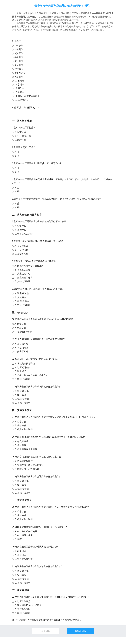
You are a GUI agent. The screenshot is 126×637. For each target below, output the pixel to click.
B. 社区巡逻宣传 (22, 270)
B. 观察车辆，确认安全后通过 (29, 465)
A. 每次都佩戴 (21, 441)
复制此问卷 (80, 631)
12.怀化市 (19, 88)
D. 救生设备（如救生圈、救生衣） (31, 375)
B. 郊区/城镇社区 (23, 136)
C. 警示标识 (20, 371)
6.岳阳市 (19, 65)
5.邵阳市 (19, 61)
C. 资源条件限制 (22, 609)
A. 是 (17, 152)
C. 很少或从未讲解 (24, 234)
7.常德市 (19, 69)
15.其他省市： (21, 100)
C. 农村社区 (20, 140)
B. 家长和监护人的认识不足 (28, 605)
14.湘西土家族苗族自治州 (27, 96)
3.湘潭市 (19, 53)
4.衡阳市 (19, 57)
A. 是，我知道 (21, 246)
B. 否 (17, 156)
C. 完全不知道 (21, 254)
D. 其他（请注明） (24, 305)
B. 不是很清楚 (21, 250)
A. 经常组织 (20, 551)
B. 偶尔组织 (20, 555)
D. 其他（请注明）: (24, 613)
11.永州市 (19, 84)
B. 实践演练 (20, 297)
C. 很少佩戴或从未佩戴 (26, 449)
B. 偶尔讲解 (20, 230)
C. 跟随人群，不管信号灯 (27, 469)
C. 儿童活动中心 (22, 273)
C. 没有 (18, 539)
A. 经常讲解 (20, 226)
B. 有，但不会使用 (24, 535)
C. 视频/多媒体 (22, 301)
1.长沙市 (19, 45)
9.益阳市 (19, 77)
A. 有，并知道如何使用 (26, 531)
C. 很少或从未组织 (24, 559)
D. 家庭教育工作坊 (24, 277)
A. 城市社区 (20, 132)
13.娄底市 (19, 92)
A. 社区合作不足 (22, 601)
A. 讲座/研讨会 (22, 293)
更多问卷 (45, 631)
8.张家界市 (20, 73)
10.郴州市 (19, 81)
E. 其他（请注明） (24, 281)
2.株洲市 (19, 49)
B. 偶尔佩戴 (20, 445)
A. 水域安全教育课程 (25, 363)
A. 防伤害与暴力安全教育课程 (29, 266)
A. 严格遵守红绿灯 (24, 461)
